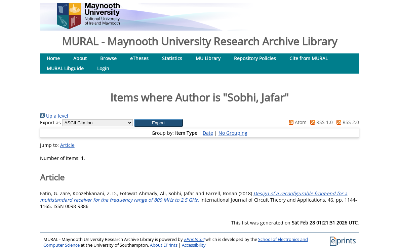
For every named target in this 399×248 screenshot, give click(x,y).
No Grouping (232, 133)
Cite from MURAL (308, 58)
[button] (158, 123)
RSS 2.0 (346, 122)
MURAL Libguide (65, 68)
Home (53, 58)
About (80, 58)
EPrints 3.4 (194, 239)
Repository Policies (255, 58)
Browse (108, 58)
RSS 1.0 (320, 122)
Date (208, 133)
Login (103, 68)
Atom (296, 122)
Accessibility (194, 245)
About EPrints (163, 245)
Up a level (54, 116)
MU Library (208, 58)
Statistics (172, 58)
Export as (50, 122)
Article (67, 145)
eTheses (139, 58)
